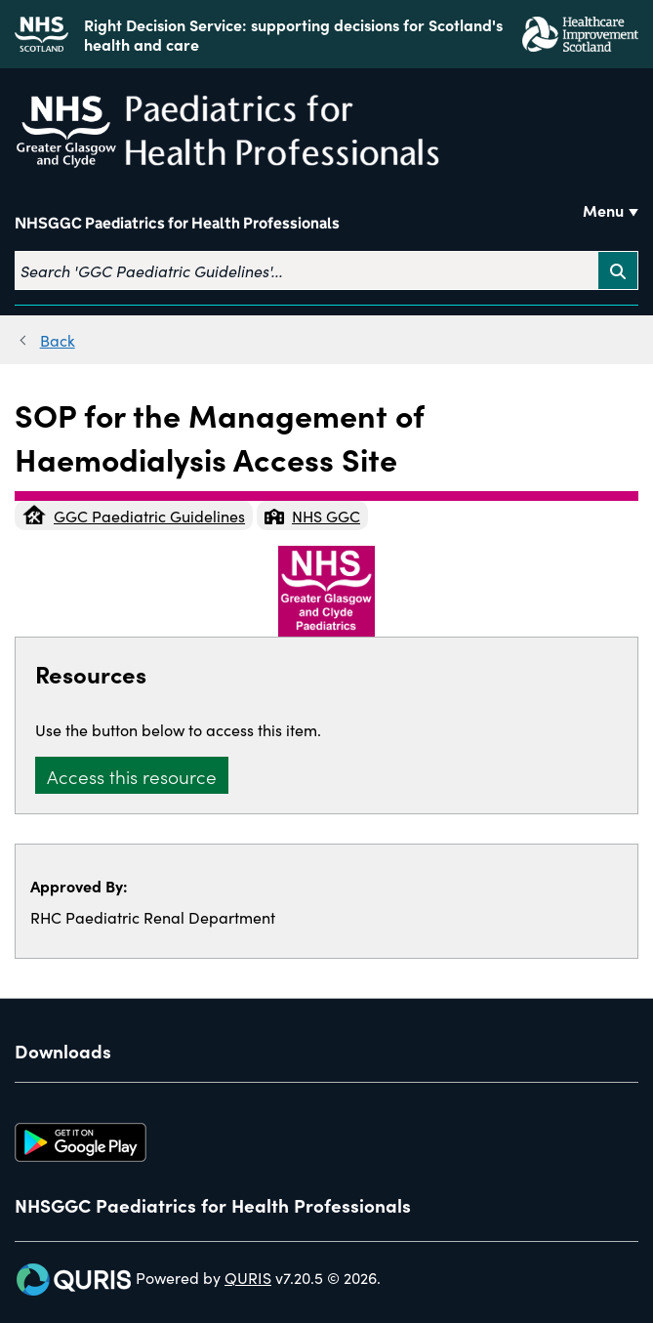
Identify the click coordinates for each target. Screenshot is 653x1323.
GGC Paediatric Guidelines (133, 515)
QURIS (247, 1277)
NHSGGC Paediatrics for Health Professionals (177, 223)
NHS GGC (312, 515)
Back (57, 340)
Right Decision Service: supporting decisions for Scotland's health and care (293, 34)
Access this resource (132, 776)
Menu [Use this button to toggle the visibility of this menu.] (603, 210)
